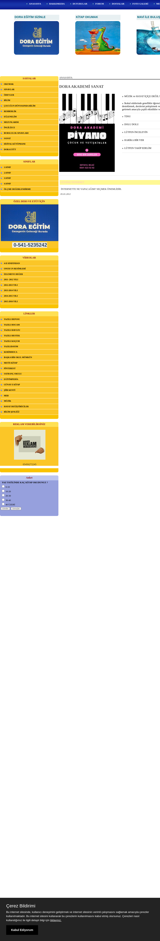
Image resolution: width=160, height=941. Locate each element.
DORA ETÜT (10, 149)
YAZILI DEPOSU (12, 319)
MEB (6, 396)
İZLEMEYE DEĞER (13, 274)
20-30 (6, 495)
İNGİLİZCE (9, 127)
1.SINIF (7, 167)
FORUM (99, 3)
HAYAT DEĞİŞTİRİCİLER (16, 406)
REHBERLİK (10, 111)
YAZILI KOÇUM (12, 341)
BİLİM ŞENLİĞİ (11, 412)
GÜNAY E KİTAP (12, 384)
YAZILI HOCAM (12, 325)
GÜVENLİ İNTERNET (72, 182)
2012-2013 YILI (11, 285)
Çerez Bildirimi (20, 906)
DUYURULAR (80, 3)
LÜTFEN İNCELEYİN (135, 132)
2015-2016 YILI (11, 301)
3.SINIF (7, 178)
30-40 (6, 500)
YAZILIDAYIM (11, 346)
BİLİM (7, 100)
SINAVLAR (9, 89)
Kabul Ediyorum (22, 930)
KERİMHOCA (10, 352)
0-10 (6, 487)
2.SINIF (7, 173)
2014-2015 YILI (11, 296)
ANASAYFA (35, 3)
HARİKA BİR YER (133, 140)
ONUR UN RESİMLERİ (15, 269)
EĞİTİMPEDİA (11, 379)
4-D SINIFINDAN (12, 263)
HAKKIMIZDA (57, 3)
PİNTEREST (10, 368)
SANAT (7, 138)
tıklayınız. (55, 920)
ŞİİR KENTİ (9, 390)
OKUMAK (9, 84)
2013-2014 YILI (11, 290)
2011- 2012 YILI (11, 279)
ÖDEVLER (9, 95)
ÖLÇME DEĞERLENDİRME (17, 189)
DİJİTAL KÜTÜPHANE (15, 144)
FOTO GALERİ (140, 3)
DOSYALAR (118, 3)
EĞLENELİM (10, 117)
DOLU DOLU (130, 124)
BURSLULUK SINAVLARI (16, 133)
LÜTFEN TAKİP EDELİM (136, 148)
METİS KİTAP (10, 363)
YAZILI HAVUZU (12, 330)
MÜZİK (7, 401)
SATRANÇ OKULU (13, 374)
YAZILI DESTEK (12, 335)
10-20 (6, 491)
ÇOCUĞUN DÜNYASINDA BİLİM (19, 106)
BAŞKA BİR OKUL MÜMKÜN (18, 357)
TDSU (126, 116)
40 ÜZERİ (8, 504)
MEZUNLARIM (11, 122)
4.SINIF (7, 184)
